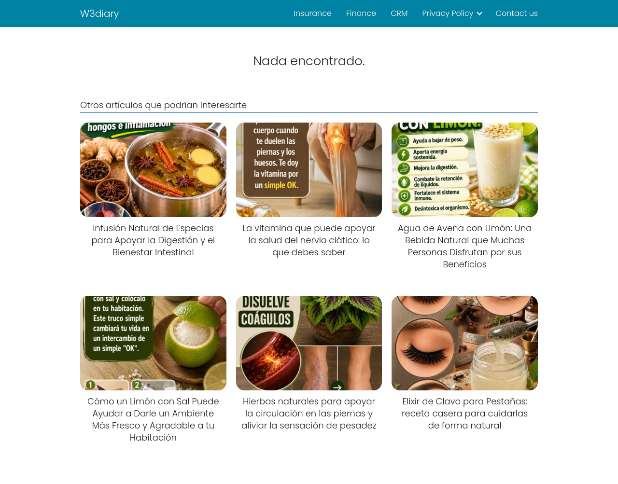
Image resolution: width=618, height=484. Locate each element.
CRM (399, 13)
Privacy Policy (447, 13)
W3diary (99, 13)
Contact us (517, 13)
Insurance (313, 13)
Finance (361, 13)
